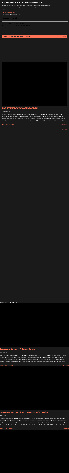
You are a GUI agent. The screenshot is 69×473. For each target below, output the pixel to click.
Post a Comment (11, 124)
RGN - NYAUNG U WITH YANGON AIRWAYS (20, 108)
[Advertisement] (28, 51)
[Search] (63, 3)
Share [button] (3, 124)
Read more (64, 124)
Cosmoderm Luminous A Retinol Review (17, 349)
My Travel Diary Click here (9, 12)
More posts (63, 130)
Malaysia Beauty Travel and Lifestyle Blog (22, 2)
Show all (63, 36)
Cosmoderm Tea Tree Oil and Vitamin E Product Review (24, 412)
